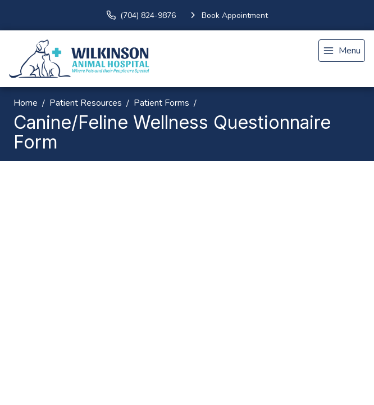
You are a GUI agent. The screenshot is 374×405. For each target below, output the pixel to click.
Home (25, 103)
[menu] (341, 50)
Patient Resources (85, 103)
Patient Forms (161, 103)
